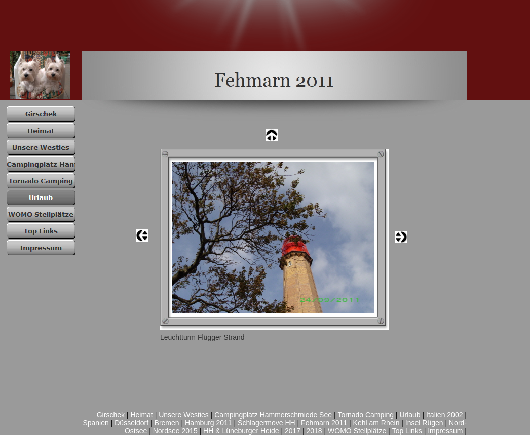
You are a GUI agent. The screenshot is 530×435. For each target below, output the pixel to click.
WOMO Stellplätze (357, 431)
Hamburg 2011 (208, 423)
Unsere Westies (184, 415)
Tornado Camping (365, 415)
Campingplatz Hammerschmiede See (273, 415)
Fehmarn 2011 (324, 423)
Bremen (167, 423)
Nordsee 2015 (175, 431)
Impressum (445, 431)
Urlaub (409, 415)
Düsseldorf (131, 423)
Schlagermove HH (266, 423)
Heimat (141, 415)
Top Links (407, 431)
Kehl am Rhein (376, 423)
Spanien (95, 423)
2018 (314, 431)
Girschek (111, 415)
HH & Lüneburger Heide (241, 431)
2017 (292, 431)
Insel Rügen (424, 423)
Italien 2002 (444, 415)
